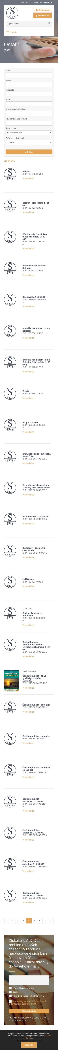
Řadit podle (11, 128)
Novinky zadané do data (16, 119)
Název (8, 80)
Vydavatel (10, 90)
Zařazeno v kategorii (15, 138)
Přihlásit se (43, 16)
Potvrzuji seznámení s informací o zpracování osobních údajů (27, 1002)
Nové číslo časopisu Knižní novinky (28, 996)
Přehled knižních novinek (24, 988)
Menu (14, 32)
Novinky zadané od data (16, 109)
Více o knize (28, 178)
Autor (8, 99)
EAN (8, 70)
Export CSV (9, 161)
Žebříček (17, 992)
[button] (50, 94)
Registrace (44, 10)
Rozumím (29, 1045)
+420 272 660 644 (43, 2)
